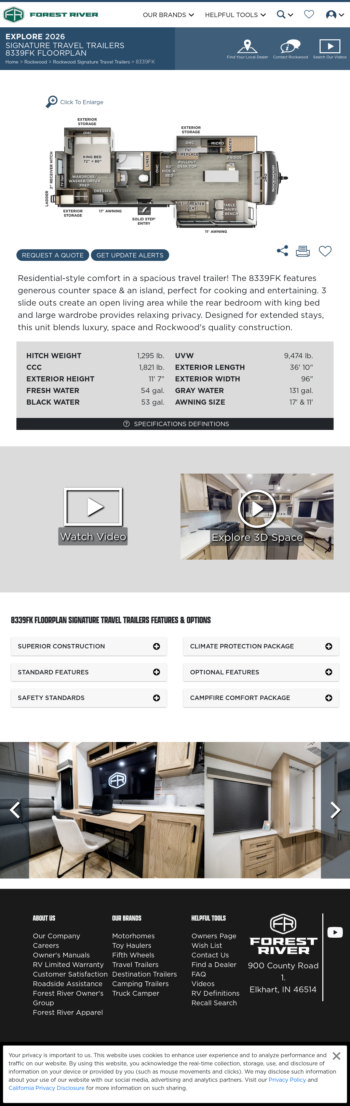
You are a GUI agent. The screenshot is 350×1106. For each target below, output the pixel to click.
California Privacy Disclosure (46, 1088)
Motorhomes (133, 936)
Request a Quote (53, 255)
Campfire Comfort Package (240, 698)
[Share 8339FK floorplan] (282, 250)
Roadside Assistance (68, 984)
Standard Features (53, 672)
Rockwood (35, 62)
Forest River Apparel (68, 1012)
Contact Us (210, 955)
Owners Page (214, 936)
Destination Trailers (144, 974)
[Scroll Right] (335, 810)
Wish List (206, 945)
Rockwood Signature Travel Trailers (92, 62)
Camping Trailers (140, 984)
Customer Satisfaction (70, 974)
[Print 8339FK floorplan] (303, 252)
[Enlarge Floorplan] (174, 175)
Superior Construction (61, 646)
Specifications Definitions (176, 424)
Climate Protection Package (242, 646)
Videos (203, 984)
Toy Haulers (131, 945)
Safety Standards (51, 698)
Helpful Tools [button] (231, 15)
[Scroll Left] (14, 810)
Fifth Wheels (133, 955)
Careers (46, 945)
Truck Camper (135, 993)
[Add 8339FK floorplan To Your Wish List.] (325, 252)
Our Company (56, 936)
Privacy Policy (287, 1079)
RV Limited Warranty (68, 964)
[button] (284, 15)
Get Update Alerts (130, 255)
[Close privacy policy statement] (336, 1056)
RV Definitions (215, 993)
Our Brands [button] (164, 15)
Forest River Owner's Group (68, 998)
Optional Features (224, 672)
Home (11, 62)
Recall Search (214, 1003)
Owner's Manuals (61, 955)
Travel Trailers (135, 964)
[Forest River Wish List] (309, 15)
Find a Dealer (214, 964)
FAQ (198, 974)
